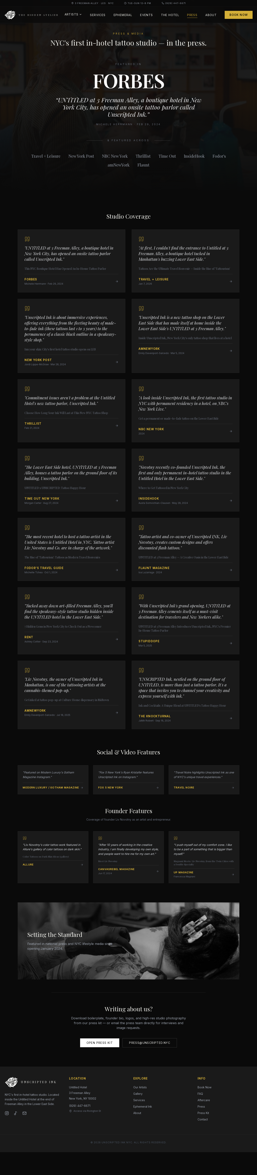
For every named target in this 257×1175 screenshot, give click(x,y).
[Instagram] (7, 1136)
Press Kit (203, 1135)
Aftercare (204, 1123)
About (210, 15)
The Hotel (169, 15)
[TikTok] (16, 1136)
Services (97, 15)
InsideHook (194, 156)
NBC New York (115, 156)
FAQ (200, 1116)
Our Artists (140, 1110)
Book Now (238, 14)
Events (146, 15)
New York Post (81, 156)
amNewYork (119, 164)
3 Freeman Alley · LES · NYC (92, 3)
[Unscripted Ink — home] (32, 15)
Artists (73, 14)
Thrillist (143, 156)
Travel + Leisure (45, 156)
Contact (203, 1142)
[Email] (24, 1136)
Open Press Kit (100, 1065)
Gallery (138, 1116)
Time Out (167, 156)
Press (192, 15)
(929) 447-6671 (174, 3)
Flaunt (143, 164)
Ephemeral (122, 15)
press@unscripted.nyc (149, 1065)
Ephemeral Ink (142, 1129)
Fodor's (219, 156)
